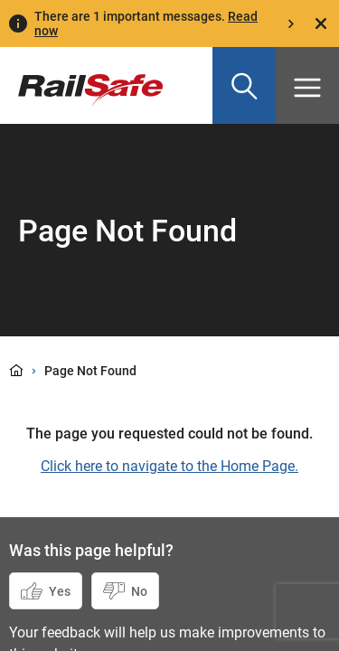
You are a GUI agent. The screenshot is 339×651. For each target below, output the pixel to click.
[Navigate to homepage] (81, 77)
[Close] (321, 23)
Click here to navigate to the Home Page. (169, 466)
